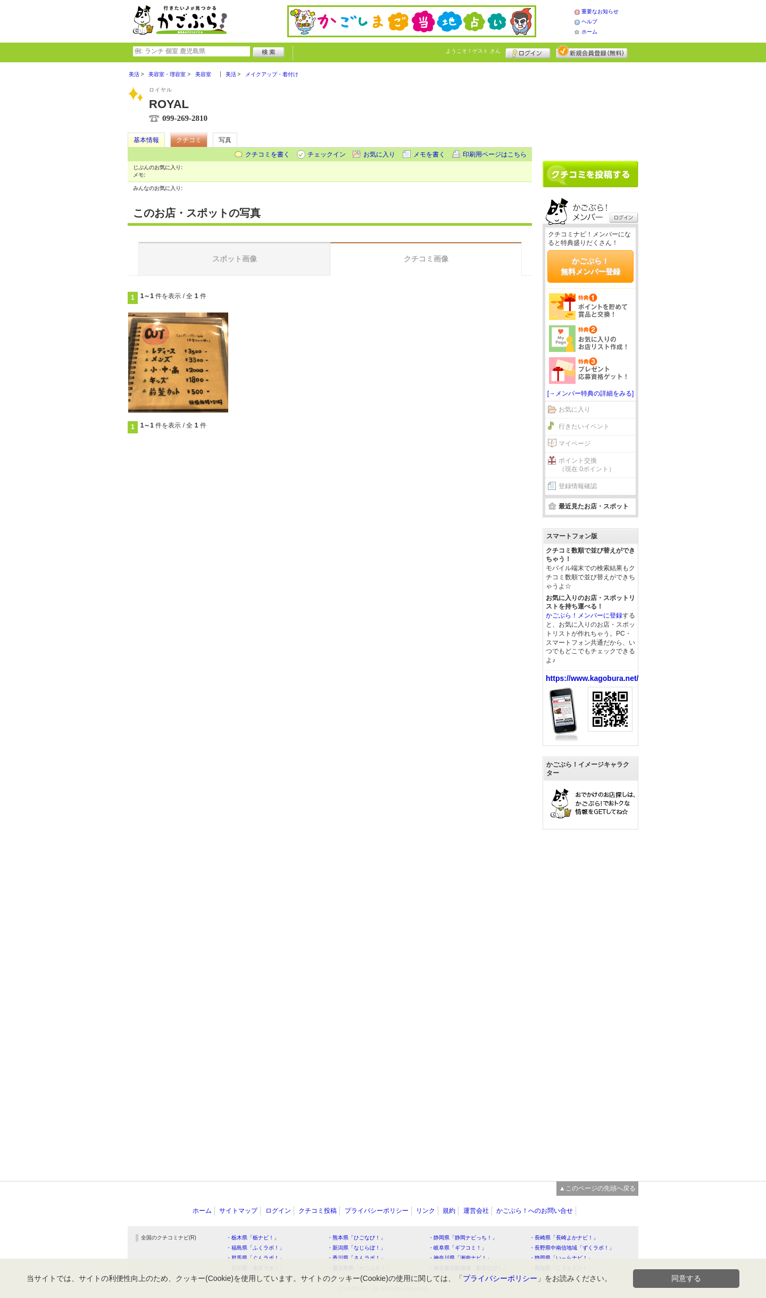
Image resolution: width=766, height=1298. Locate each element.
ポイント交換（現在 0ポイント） (587, 465)
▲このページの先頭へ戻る (597, 1188)
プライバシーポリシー (377, 1210)
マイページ (574, 443)
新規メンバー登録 (592, 52)
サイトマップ (238, 1210)
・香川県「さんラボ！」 (356, 1258)
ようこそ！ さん (473, 51)
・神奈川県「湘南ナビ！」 (460, 1258)
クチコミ (189, 140)
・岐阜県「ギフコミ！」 (457, 1248)
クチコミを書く (267, 154)
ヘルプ (589, 21)
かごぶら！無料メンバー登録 (590, 266)
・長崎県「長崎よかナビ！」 (563, 1238)
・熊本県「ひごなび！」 (356, 1238)
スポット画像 (234, 258)
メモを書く (429, 154)
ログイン (528, 52)
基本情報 (146, 140)
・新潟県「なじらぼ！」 (356, 1248)
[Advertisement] (590, 107)
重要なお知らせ (600, 11)
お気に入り (379, 154)
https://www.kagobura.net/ (592, 678)
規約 (449, 1210)
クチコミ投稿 (317, 1210)
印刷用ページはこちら (495, 154)
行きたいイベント (584, 426)
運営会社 (476, 1210)
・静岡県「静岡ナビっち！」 (462, 1238)
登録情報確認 (578, 486)
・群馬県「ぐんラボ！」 (255, 1258)
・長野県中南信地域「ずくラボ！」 (571, 1248)
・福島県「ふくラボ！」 (255, 1248)
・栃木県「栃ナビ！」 (252, 1238)
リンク (425, 1210)
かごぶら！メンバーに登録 (584, 615)
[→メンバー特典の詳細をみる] (590, 393)
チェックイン (326, 154)
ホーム (589, 32)
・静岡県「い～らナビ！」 (561, 1258)
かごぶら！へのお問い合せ (534, 1210)
